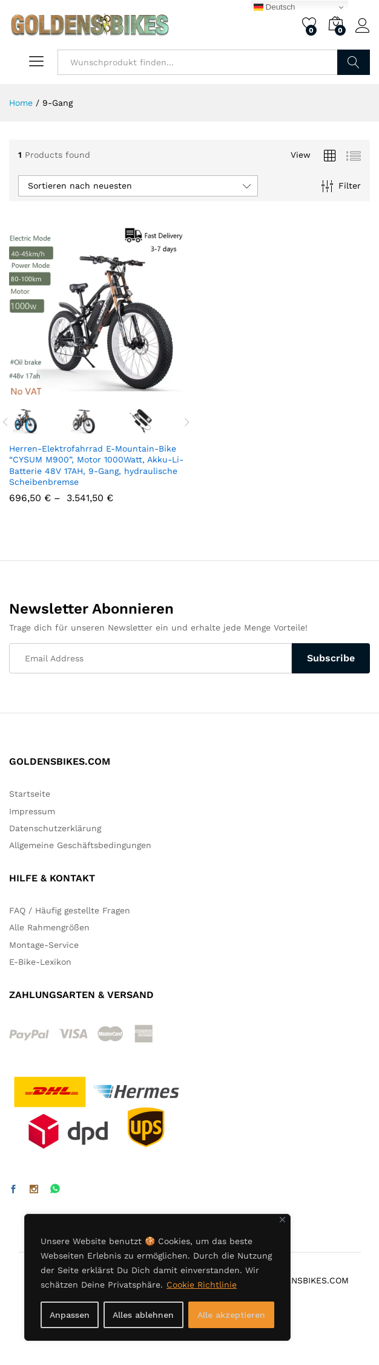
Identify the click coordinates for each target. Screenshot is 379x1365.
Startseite (29, 794)
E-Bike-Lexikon (40, 962)
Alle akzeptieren (231, 1315)
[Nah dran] (282, 1219)
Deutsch (274, 7)
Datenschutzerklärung (55, 828)
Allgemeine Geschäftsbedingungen (80, 845)
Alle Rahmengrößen (49, 927)
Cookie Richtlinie (201, 1284)
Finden (353, 62)
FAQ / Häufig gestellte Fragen (69, 910)
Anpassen (70, 1315)
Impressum (32, 811)
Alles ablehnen (143, 1315)
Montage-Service (44, 945)
